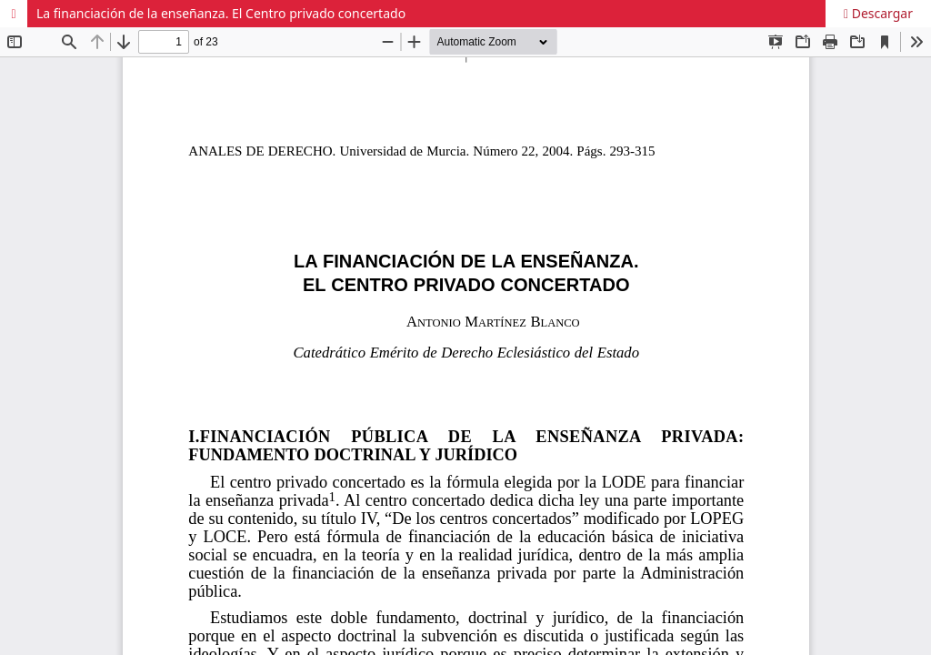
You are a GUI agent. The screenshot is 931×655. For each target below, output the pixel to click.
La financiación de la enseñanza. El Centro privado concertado (220, 13)
